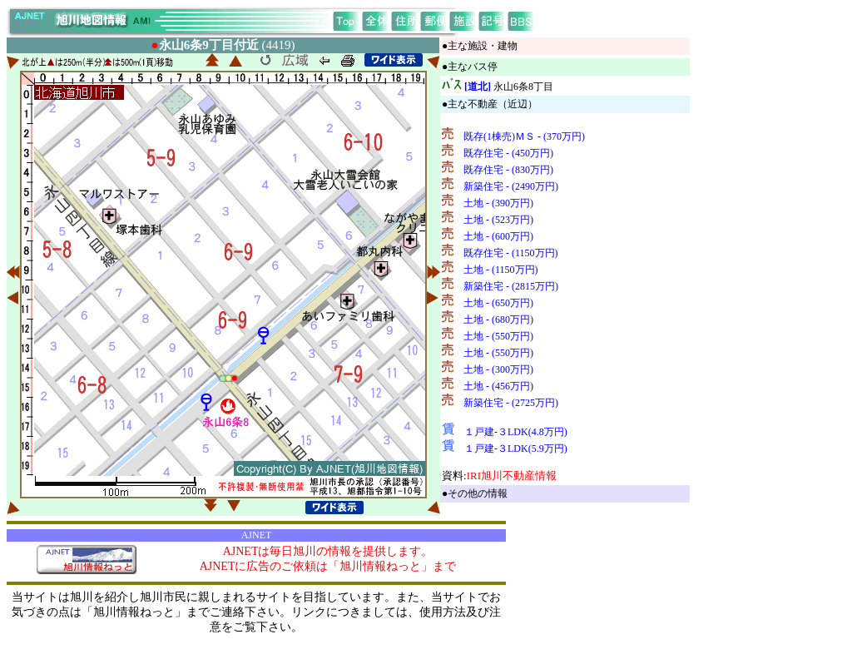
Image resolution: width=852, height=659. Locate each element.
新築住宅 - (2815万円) (510, 286)
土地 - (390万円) (498, 203)
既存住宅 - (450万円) (508, 153)
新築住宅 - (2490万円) (510, 186)
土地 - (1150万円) (500, 269)
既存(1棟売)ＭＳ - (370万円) (524, 136)
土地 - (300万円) (498, 369)
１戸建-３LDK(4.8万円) (515, 432)
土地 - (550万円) (498, 336)
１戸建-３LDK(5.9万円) (515, 448)
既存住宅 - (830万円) (508, 170)
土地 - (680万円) (498, 319)
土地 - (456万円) (498, 386)
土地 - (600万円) (498, 236)
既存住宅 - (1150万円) (510, 253)
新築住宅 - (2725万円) (510, 403)
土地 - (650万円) (498, 303)
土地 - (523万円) (498, 219)
